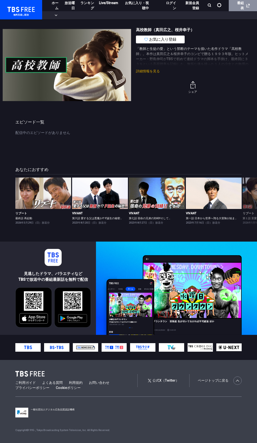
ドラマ (98, 15)
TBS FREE (13, 8)
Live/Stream (108, 3)
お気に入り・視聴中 (137, 5)
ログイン (171, 5)
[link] (43, 193)
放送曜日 (70, 5)
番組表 (243, 5)
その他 (193, 15)
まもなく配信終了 (74, 15)
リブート (21, 213)
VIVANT (77, 213)
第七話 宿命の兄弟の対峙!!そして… (149, 218)
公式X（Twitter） (163, 380)
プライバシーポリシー (32, 388)
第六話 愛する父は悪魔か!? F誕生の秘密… (97, 218)
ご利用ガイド (25, 383)
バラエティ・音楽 (121, 15)
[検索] (210, 5)
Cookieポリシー (68, 388)
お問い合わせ (99, 383)
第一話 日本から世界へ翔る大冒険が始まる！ (213, 218)
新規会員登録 (192, 5)
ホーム (55, 5)
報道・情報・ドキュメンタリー (161, 15)
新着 (53, 15)
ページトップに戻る (220, 381)
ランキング (87, 5)
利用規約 (76, 383)
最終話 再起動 (23, 218)
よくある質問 (52, 383)
